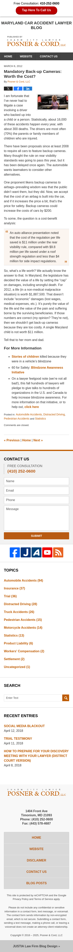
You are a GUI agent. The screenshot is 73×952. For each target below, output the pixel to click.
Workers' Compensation (24, 651)
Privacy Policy (21, 899)
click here (32, 407)
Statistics (40, 418)
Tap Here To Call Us (36, 10)
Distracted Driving (54, 414)
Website (26, 56)
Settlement (14, 659)
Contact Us (49, 56)
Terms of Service (43, 899)
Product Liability (18, 643)
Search (65, 698)
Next (38, 440)
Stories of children (25, 356)
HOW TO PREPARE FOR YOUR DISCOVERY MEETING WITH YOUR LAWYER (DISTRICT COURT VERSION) (36, 756)
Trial (10, 596)
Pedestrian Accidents (16, 418)
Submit (36, 535)
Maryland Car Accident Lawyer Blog (36, 41)
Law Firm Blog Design (35, 946)
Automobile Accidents (29, 414)
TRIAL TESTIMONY (18, 738)
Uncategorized (17, 667)
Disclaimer (36, 860)
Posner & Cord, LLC (51, 935)
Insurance (14, 588)
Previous (12, 440)
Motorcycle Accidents (23, 627)
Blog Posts (36, 883)
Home (8, 56)
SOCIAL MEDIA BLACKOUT (24, 726)
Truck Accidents (19, 612)
